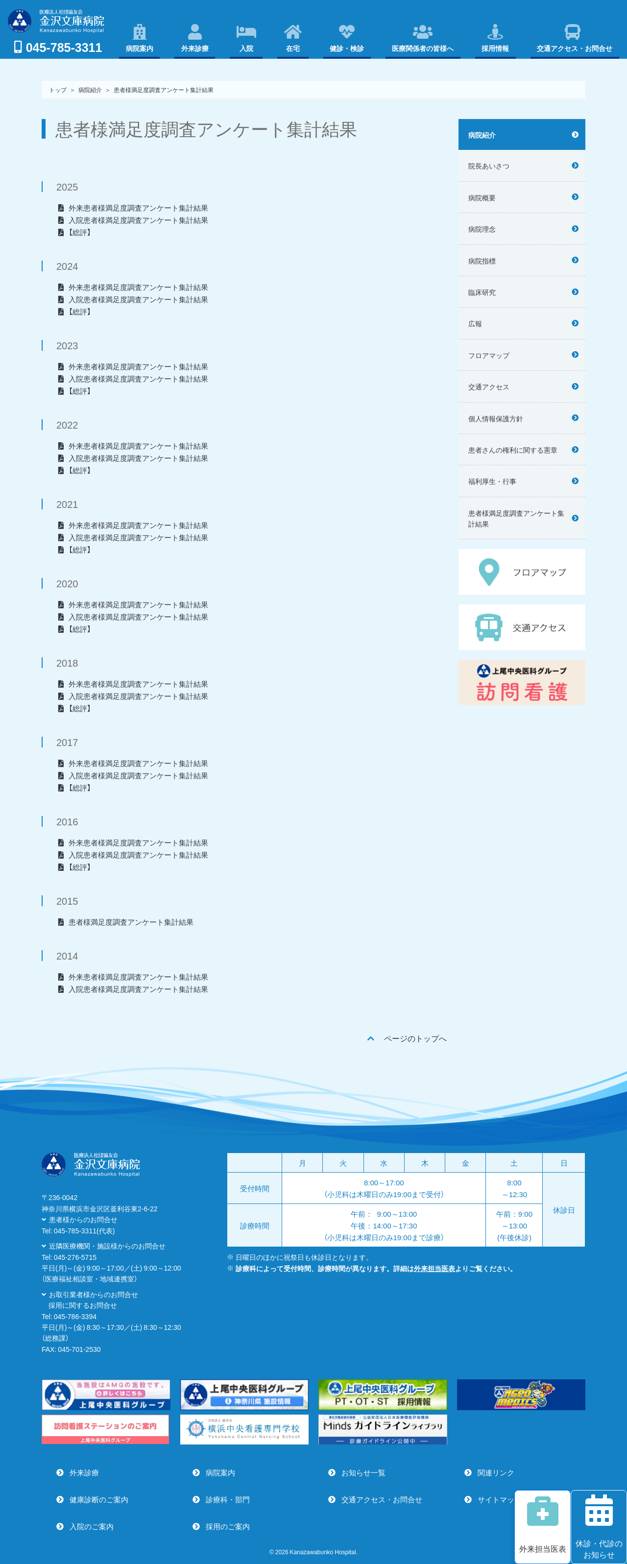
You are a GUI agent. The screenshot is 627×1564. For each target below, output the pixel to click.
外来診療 (84, 1472)
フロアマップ (488, 355)
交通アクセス (488, 386)
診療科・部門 (228, 1499)
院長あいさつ (488, 165)
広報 (475, 323)
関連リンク (496, 1472)
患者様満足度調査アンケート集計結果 (516, 518)
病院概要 (482, 197)
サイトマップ (500, 1499)
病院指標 (482, 260)
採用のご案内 (228, 1526)
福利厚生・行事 (492, 481)
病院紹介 (482, 135)
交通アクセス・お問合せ (381, 1499)
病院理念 (482, 229)
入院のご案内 (92, 1526)
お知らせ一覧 (363, 1472)
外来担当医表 (434, 1268)
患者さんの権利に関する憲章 (512, 450)
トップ (58, 89)
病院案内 (220, 1472)
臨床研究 (482, 292)
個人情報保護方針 (495, 418)
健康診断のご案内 (99, 1499)
